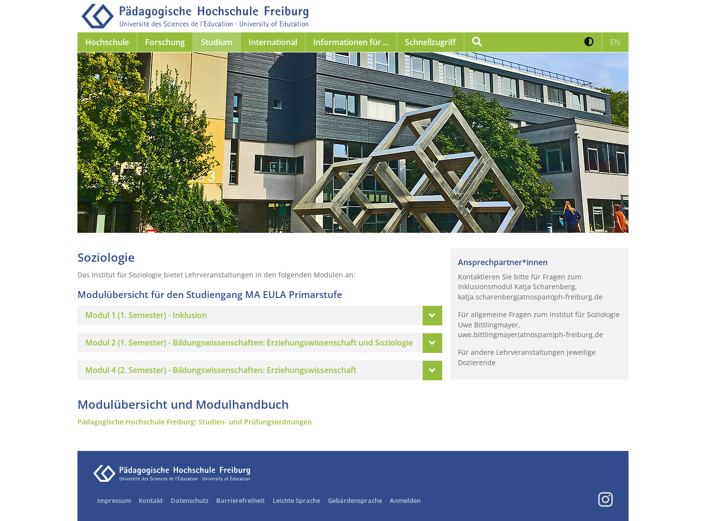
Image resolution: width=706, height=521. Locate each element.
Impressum (114, 500)
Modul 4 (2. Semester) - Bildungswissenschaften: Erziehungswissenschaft (220, 370)
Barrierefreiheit (240, 500)
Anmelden (405, 500)
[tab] (259, 315)
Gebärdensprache (355, 500)
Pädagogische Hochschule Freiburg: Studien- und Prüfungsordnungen (194, 421)
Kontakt (151, 500)
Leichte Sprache (296, 500)
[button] (589, 42)
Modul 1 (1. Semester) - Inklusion (146, 315)
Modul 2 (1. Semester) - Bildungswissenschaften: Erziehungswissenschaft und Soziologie (249, 342)
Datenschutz (189, 500)
